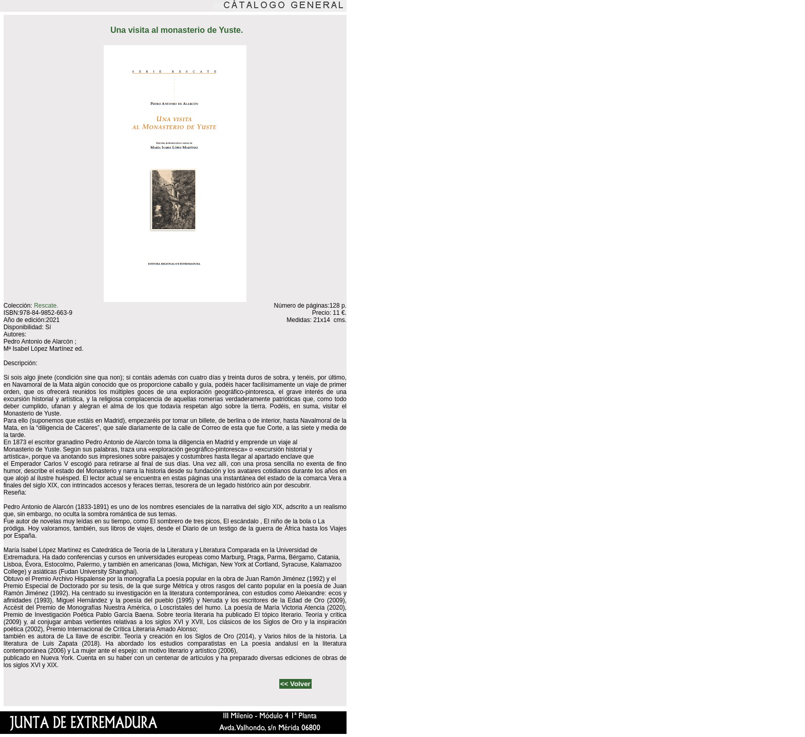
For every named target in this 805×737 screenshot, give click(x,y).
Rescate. (46, 305)
